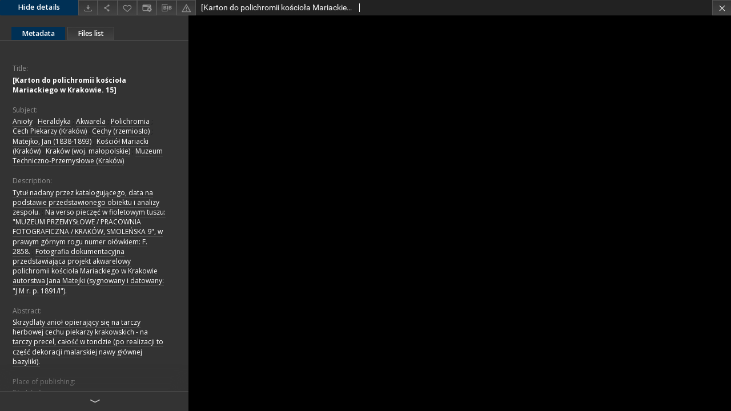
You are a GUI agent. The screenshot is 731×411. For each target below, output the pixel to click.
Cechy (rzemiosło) (121, 131)
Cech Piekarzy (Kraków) (50, 131)
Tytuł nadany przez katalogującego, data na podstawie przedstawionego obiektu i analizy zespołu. (86, 202)
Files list (91, 33)
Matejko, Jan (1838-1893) (52, 141)
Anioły (23, 121)
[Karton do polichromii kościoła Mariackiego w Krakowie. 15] (69, 85)
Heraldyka (54, 121)
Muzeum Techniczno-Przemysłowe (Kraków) (88, 156)
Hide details (39, 7)
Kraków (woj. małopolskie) (88, 151)
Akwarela (91, 121)
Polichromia (130, 121)
